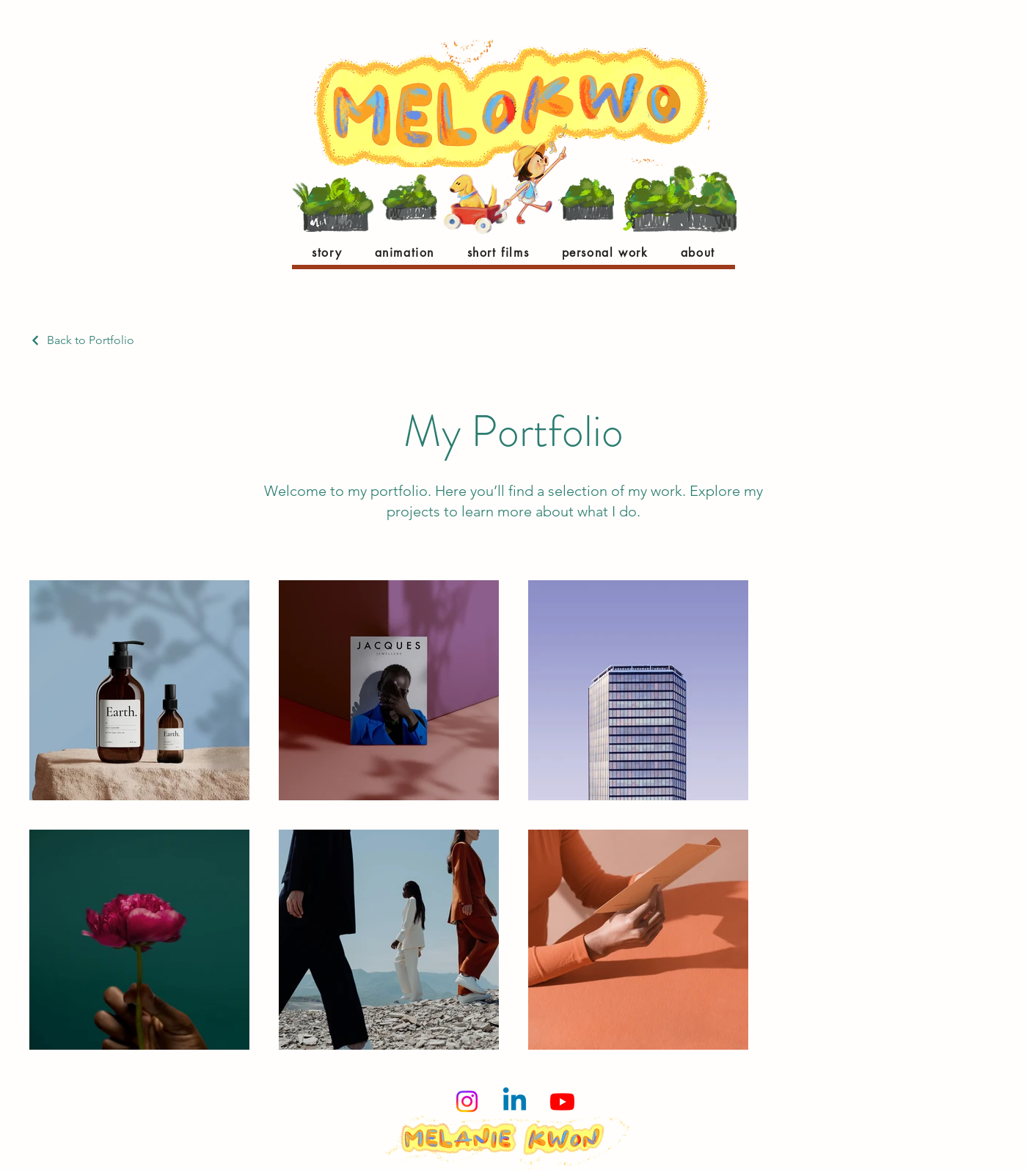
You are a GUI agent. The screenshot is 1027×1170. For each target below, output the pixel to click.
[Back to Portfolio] (81, 340)
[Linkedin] (514, 1101)
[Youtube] (562, 1101)
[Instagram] (467, 1101)
